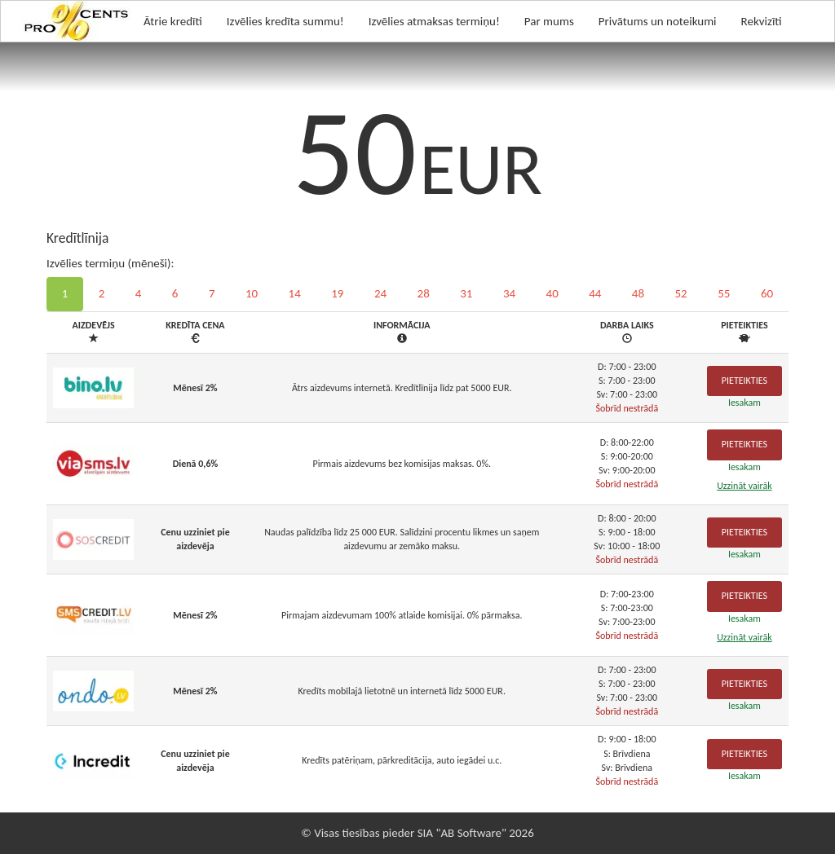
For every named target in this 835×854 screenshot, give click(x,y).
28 (424, 293)
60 (767, 293)
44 (595, 293)
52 (681, 293)
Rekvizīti (761, 21)
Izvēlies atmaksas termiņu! (434, 21)
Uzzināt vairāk (744, 485)
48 (638, 293)
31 (466, 293)
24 (380, 293)
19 (337, 293)
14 (295, 293)
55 (724, 293)
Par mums (549, 21)
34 (509, 293)
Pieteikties (744, 380)
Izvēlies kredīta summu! (285, 21)
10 (251, 293)
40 (552, 293)
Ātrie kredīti (173, 21)
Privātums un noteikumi (658, 21)
